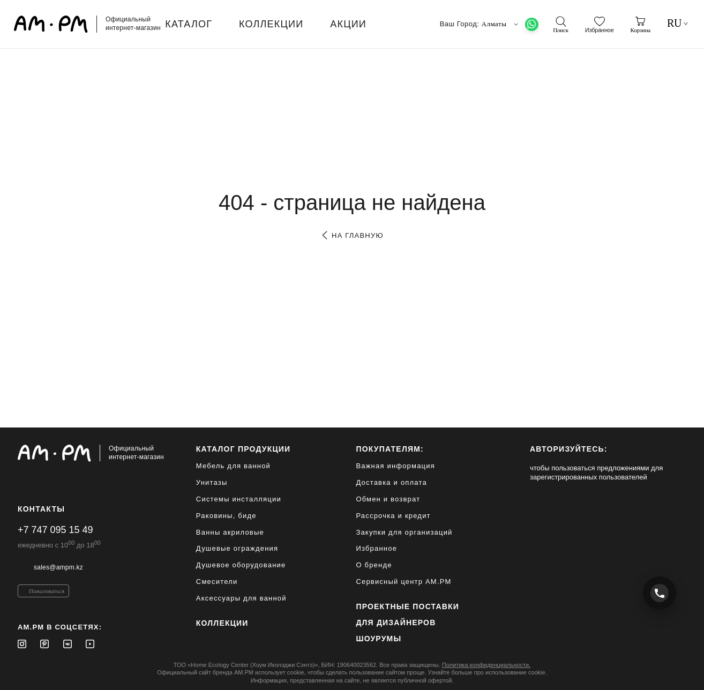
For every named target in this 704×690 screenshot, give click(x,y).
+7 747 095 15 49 (55, 529)
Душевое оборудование (241, 565)
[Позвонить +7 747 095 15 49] (659, 593)
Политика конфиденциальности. (486, 665)
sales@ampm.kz (58, 567)
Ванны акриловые (230, 532)
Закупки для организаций (404, 532)
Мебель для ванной (233, 466)
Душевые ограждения (237, 548)
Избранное (376, 548)
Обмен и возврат (388, 499)
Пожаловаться (46, 591)
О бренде (374, 565)
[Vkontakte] (67, 644)
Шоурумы (378, 638)
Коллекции (222, 623)
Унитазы (212, 482)
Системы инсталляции (238, 499)
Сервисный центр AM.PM (403, 582)
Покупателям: (390, 449)
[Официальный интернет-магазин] (91, 453)
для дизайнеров (396, 622)
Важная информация (395, 466)
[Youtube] (90, 644)
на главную (351, 235)
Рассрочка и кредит (393, 516)
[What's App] (531, 24)
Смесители (217, 582)
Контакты (41, 509)
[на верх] (675, 673)
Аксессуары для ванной (241, 598)
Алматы (501, 24)
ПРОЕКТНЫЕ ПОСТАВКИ (407, 606)
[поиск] (560, 24)
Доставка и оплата (391, 482)
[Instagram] (22, 644)
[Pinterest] (44, 644)
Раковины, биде (226, 516)
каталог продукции (243, 449)
